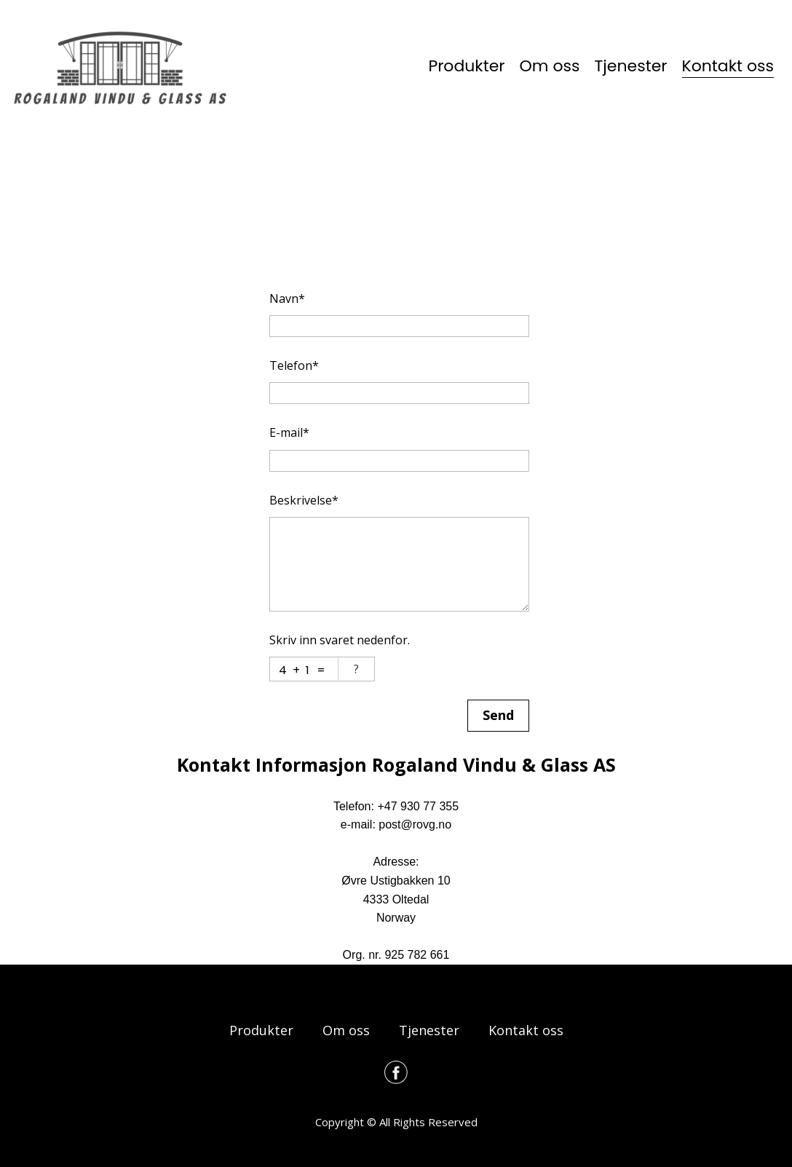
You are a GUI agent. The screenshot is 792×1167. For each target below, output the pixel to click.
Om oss (550, 66)
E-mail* (289, 432)
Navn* (287, 298)
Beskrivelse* (303, 500)
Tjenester (630, 66)
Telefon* (294, 365)
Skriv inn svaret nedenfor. (339, 640)
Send (498, 715)
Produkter (466, 66)
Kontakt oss (728, 66)
